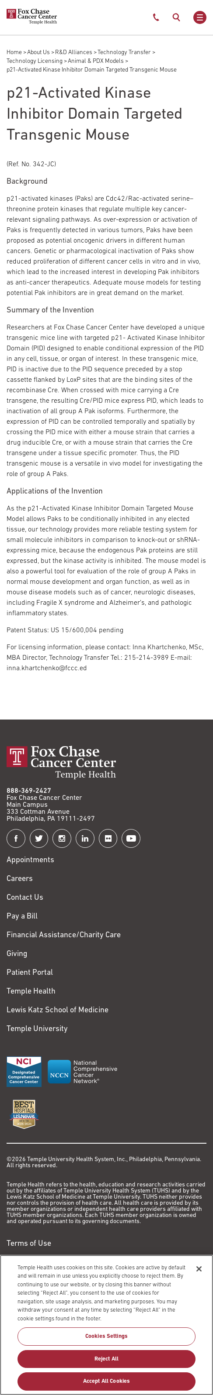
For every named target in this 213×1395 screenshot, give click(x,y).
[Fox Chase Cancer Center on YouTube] (131, 838)
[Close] (199, 1268)
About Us (38, 52)
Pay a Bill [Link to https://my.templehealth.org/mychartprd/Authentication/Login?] (22, 916)
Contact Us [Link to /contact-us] (25, 898)
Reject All (106, 1359)
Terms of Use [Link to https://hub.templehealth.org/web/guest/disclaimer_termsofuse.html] (29, 1244)
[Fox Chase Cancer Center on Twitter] (39, 838)
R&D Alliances (73, 52)
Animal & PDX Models (96, 61)
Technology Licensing (35, 61)
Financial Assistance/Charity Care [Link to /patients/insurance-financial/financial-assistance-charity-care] (64, 935)
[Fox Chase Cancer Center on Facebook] (16, 838)
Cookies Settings (106, 1336)
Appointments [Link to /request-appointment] (30, 860)
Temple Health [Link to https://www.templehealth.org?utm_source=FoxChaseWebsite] (31, 991)
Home (14, 52)
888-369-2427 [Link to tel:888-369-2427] (29, 791)
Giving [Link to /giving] (17, 954)
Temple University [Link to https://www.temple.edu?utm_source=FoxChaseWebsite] (37, 1029)
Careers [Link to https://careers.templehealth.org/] (20, 879)
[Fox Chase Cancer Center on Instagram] (61, 838)
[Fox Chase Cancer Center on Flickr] (108, 838)
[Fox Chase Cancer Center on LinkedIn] (85, 838)
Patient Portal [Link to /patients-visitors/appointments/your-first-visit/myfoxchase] (30, 973)
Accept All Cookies (106, 1381)
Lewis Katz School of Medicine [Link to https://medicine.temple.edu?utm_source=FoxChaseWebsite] (57, 1010)
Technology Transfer (124, 52)
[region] (106, 1325)
